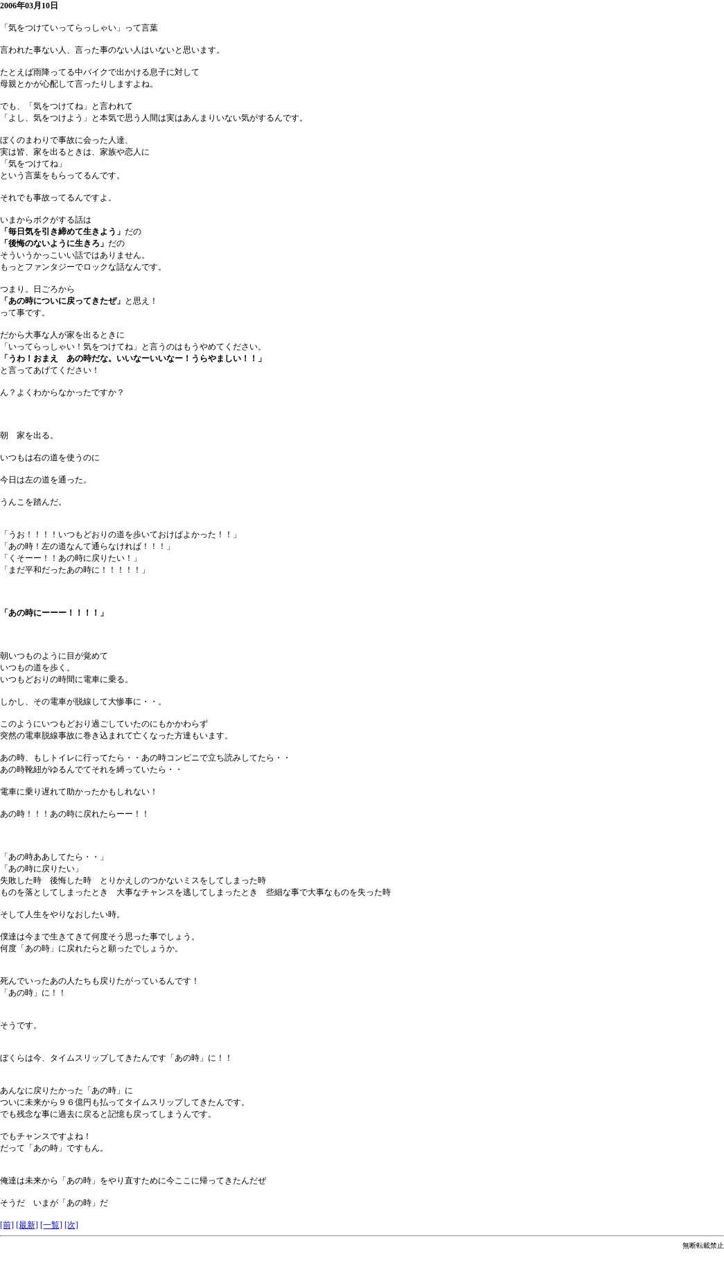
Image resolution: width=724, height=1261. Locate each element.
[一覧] (51, 1225)
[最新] (27, 1225)
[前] (7, 1225)
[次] (71, 1225)
